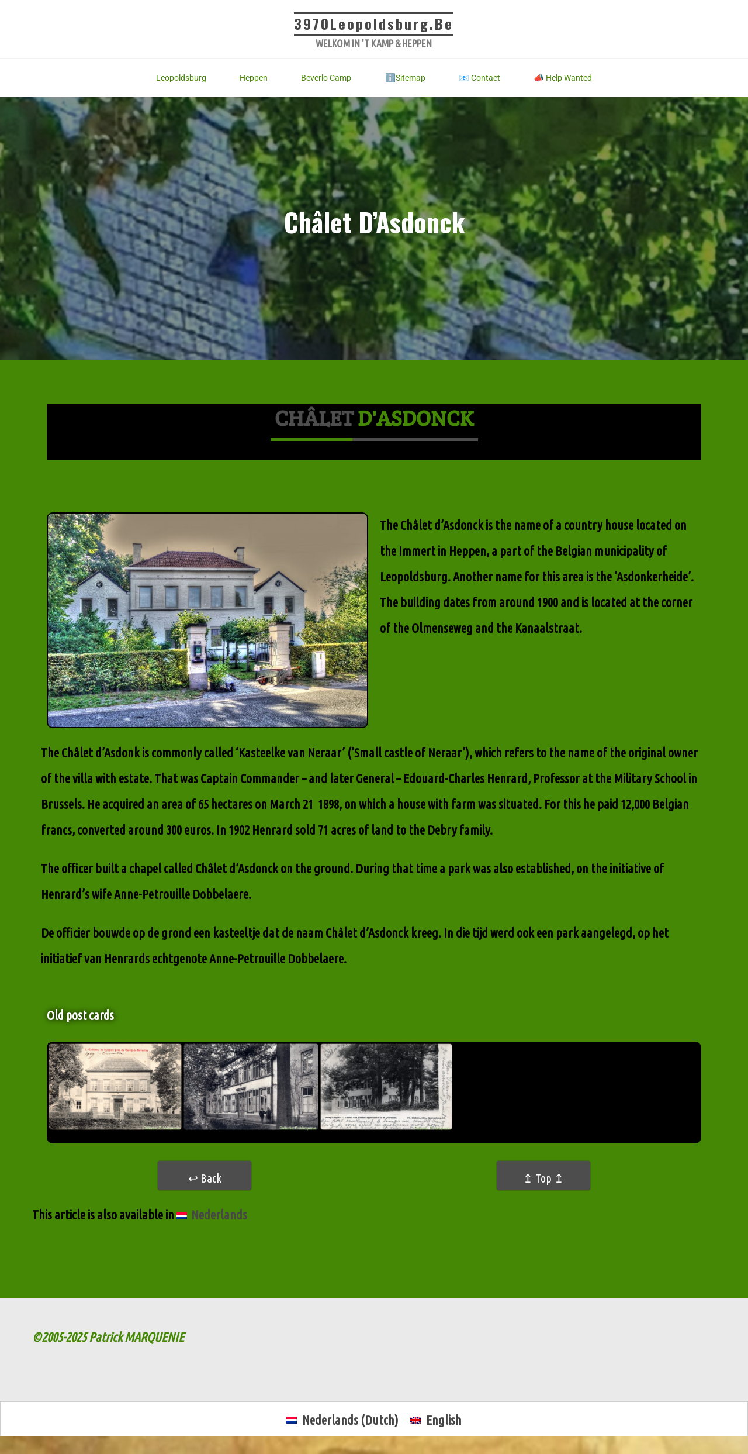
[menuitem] (211, 1214)
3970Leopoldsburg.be (373, 23)
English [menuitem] (444, 1419)
